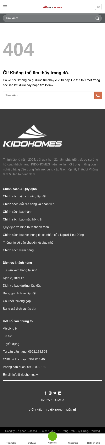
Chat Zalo (32, 439)
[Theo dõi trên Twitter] (54, 393)
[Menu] (5, 6)
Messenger (73, 439)
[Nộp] (97, 18)
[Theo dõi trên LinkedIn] (59, 393)
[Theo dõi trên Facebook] (45, 393)
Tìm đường (11, 439)
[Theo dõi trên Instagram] (50, 393)
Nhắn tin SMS (93, 439)
